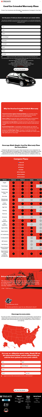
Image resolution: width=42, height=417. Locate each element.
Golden (21, 169)
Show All (21, 162)
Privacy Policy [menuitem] (37, 402)
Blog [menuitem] (37, 400)
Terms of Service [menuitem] (28, 407)
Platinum (21, 167)
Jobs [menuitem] (28, 404)
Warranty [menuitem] (28, 400)
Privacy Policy (20, 66)
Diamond (21, 165)
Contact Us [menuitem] (37, 398)
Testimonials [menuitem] (28, 402)
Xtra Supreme (21, 172)
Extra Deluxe (21, 174)
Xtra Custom (21, 176)
